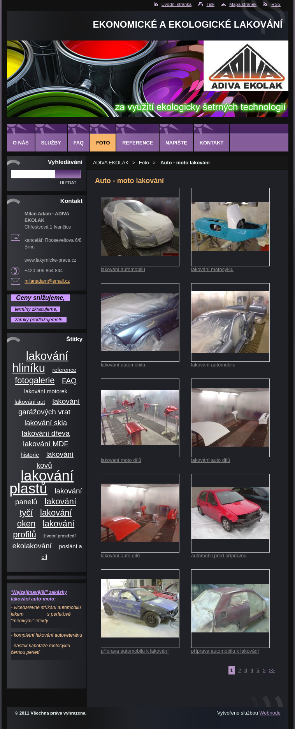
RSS (276, 4)
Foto (144, 163)
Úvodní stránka (176, 4)
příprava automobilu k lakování (135, 651)
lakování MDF (45, 444)
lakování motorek (45, 391)
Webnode (270, 713)
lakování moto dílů (121, 460)
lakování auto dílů (210, 460)
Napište (176, 143)
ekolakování (32, 546)
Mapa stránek (242, 4)
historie (30, 455)
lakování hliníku (40, 362)
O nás (21, 143)
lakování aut (29, 402)
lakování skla (46, 423)
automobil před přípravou (218, 555)
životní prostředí (60, 535)
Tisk (210, 4)
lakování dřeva (46, 433)
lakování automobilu (123, 269)
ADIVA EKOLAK (111, 163)
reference (65, 370)
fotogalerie (34, 380)
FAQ (69, 381)
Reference (137, 143)
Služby (51, 143)
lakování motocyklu (212, 269)
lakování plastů (41, 482)
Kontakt (212, 143)
